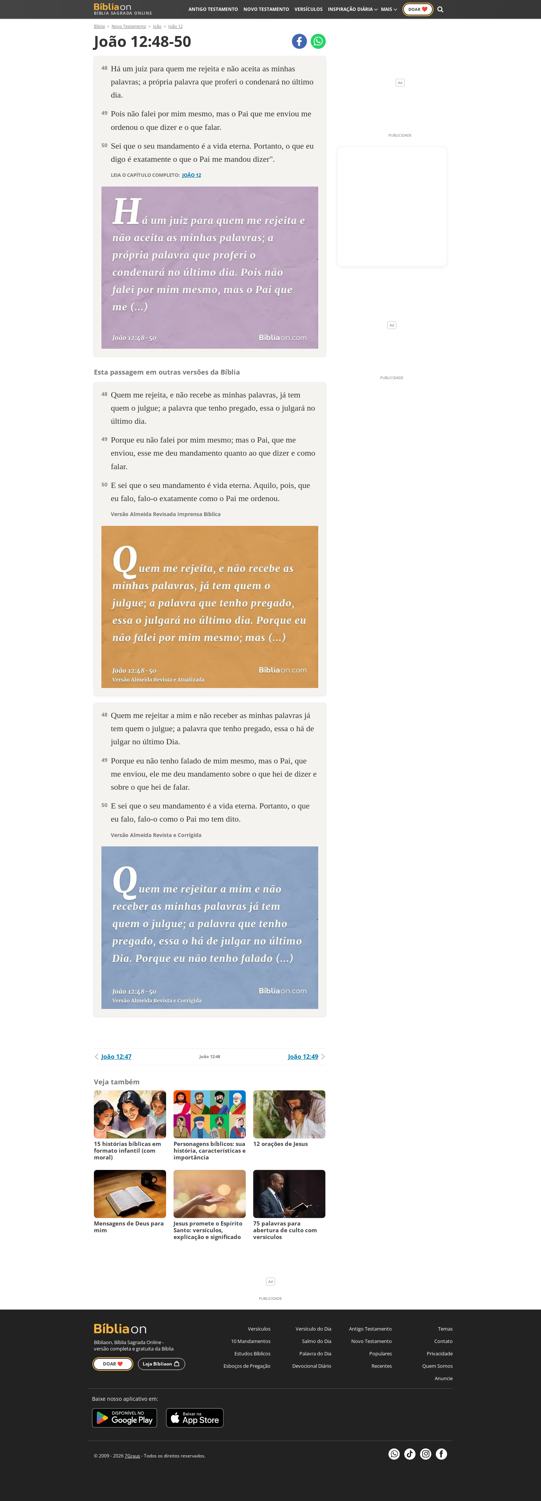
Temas (445, 1328)
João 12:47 (112, 1056)
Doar (418, 9)
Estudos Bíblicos (252, 1353)
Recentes (382, 1365)
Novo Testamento (266, 9)
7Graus (132, 1456)
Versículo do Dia (313, 1328)
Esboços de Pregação (247, 1365)
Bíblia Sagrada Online (123, 9)
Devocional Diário (311, 1365)
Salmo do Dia (316, 1341)
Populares (380, 1353)
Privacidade (440, 1353)
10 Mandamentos (250, 1341)
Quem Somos (437, 1365)
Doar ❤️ (113, 1364)
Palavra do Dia (315, 1353)
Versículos (309, 9)
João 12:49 (307, 1056)
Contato (443, 1341)
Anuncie (444, 1378)
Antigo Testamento (213, 9)
